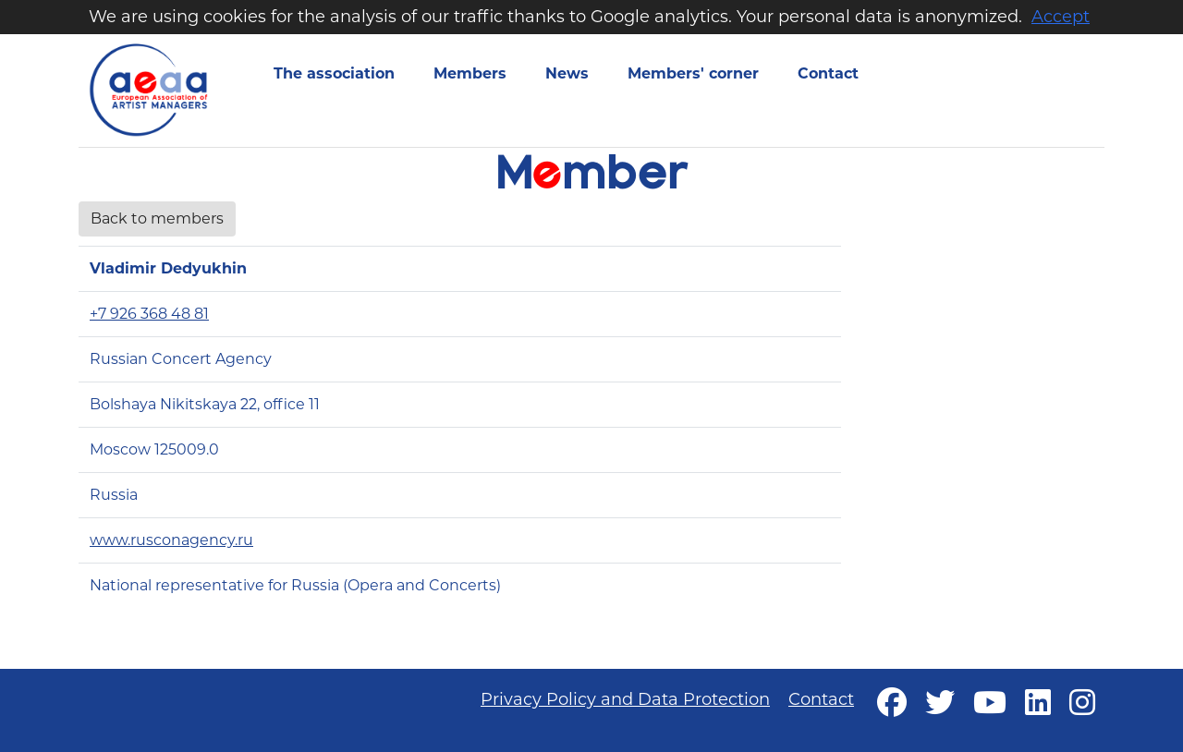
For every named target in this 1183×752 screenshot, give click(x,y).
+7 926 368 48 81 (149, 313)
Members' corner (693, 73)
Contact (828, 73)
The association (334, 73)
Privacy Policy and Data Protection (625, 699)
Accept (1060, 16)
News (567, 73)
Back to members (157, 218)
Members (469, 73)
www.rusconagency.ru (171, 540)
